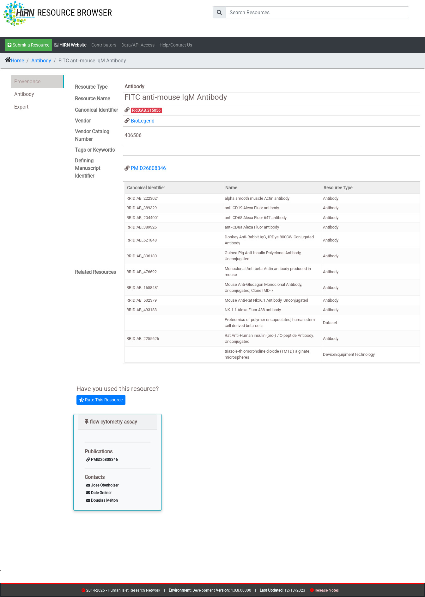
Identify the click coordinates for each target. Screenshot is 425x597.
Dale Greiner (99, 493)
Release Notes (327, 590)
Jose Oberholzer (102, 485)
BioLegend (143, 121)
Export (21, 107)
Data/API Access (138, 45)
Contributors (103, 45)
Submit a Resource (28, 45)
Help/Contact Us (176, 45)
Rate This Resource (101, 399)
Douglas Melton (102, 500)
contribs (342, 591)
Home (17, 61)
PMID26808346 (148, 168)
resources (341, 591)
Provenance (27, 82)
